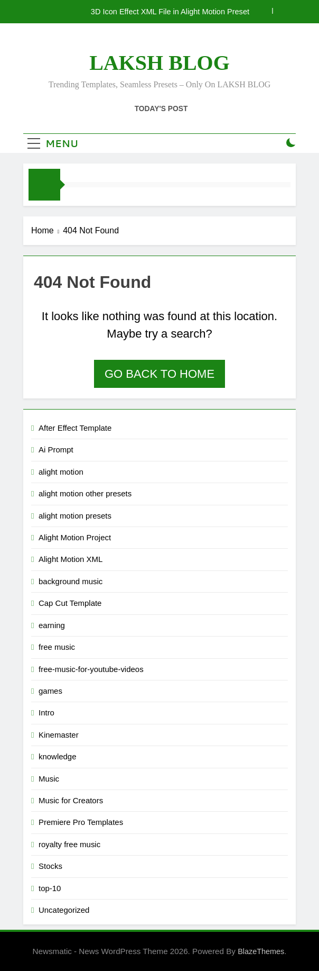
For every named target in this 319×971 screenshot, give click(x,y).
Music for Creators (71, 800)
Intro (46, 712)
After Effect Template (75, 427)
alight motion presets (75, 515)
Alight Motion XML (70, 559)
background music (70, 581)
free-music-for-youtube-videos (91, 669)
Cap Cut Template (70, 602)
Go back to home (159, 373)
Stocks (50, 865)
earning (52, 625)
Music (49, 778)
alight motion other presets (85, 493)
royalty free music (69, 844)
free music (57, 646)
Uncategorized (64, 909)
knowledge (58, 756)
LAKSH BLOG (159, 63)
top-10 (50, 888)
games (50, 690)
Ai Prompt (56, 449)
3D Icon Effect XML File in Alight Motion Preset (170, 11)
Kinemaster (59, 734)
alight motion (61, 471)
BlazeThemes (261, 951)
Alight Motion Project (75, 537)
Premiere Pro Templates (81, 822)
